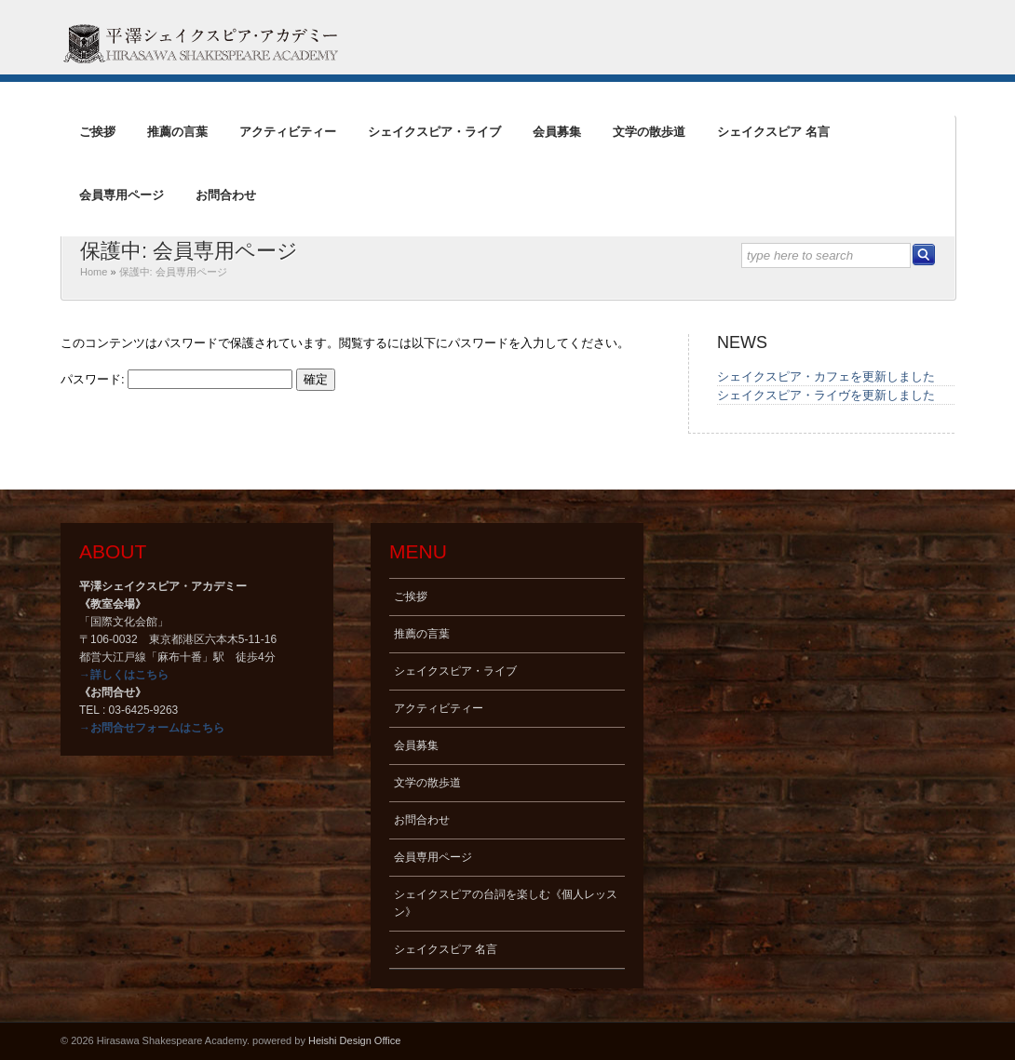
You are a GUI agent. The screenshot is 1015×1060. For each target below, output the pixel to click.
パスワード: (176, 379)
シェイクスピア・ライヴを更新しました (826, 395)
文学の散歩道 (649, 132)
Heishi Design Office (354, 1040)
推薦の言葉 (177, 132)
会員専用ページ (121, 195)
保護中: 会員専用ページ (189, 250)
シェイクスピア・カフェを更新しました (826, 376)
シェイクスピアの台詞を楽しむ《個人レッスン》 (505, 903)
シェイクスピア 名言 (773, 132)
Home (93, 271)
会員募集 (557, 132)
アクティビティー (287, 132)
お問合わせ (226, 195)
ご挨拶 (97, 132)
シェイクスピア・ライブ (434, 132)
